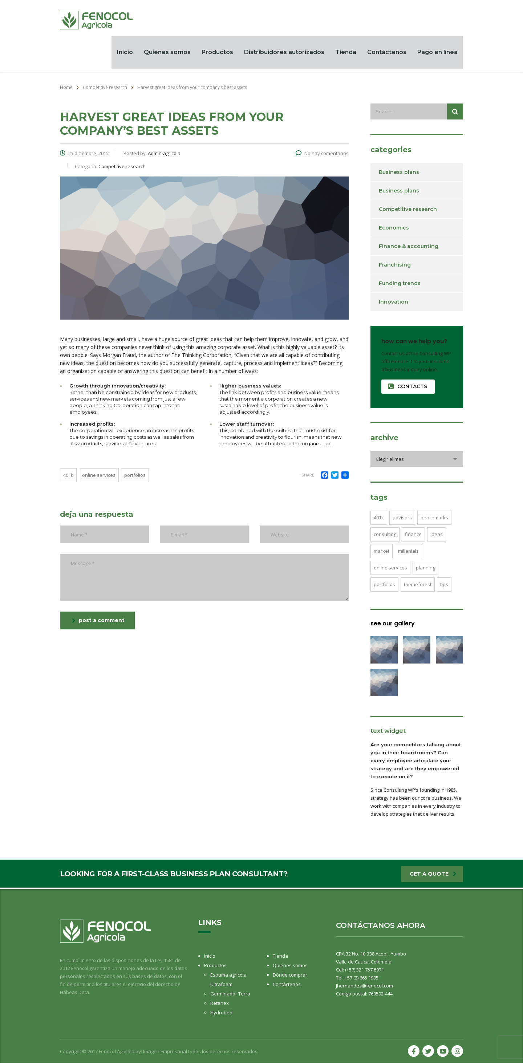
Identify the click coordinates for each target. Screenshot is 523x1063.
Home (66, 88)
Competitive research (408, 210)
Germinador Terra (230, 993)
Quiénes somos (167, 52)
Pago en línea (437, 52)
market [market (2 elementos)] (381, 552)
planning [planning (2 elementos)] (425, 568)
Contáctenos (386, 52)
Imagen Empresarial (165, 1051)
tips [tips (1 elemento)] (444, 585)
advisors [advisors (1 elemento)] (402, 518)
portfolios (135, 476)
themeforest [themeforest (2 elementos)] (417, 585)
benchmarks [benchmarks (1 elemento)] (434, 518)
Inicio (125, 52)
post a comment (98, 621)
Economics (394, 229)
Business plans (399, 173)
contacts (407, 387)
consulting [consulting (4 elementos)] (385, 535)
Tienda (345, 52)
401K (68, 476)
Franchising (395, 266)
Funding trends (400, 284)
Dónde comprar (290, 974)
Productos (217, 52)
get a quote (433, 875)
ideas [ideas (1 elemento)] (436, 535)
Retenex (219, 1003)
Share (307, 476)
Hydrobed (221, 1012)
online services (98, 476)
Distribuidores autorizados (284, 52)
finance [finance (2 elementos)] (413, 535)
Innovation (393, 303)
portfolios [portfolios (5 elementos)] (384, 585)
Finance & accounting (408, 247)
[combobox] (416, 460)
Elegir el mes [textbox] (390, 460)
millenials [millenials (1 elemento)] (408, 552)
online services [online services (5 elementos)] (390, 568)
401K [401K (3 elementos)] (379, 518)
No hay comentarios (322, 154)
